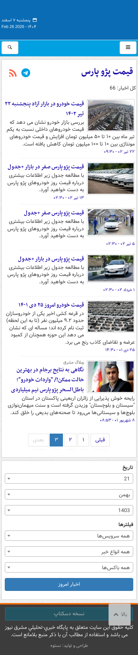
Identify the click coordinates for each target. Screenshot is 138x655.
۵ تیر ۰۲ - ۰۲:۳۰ (120, 244)
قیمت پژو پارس (107, 71)
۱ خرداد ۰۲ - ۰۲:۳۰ (119, 290)
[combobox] (69, 478)
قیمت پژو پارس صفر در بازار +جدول (46, 167)
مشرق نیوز (81, 18)
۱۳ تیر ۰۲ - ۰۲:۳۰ (68, 198)
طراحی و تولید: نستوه (69, 645)
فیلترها (125, 525)
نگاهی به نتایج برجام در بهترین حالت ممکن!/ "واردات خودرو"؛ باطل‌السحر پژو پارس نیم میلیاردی (47, 380)
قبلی (100, 440)
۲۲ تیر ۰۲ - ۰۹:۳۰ (119, 151)
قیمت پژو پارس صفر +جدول (54, 213)
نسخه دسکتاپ (69, 614)
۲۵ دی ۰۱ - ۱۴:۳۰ (120, 350)
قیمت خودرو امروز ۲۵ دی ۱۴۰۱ (51, 305)
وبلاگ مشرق (73, 362)
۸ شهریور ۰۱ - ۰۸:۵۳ (117, 420)
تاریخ (128, 468)
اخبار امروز (69, 584)
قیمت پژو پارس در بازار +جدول (51, 259)
